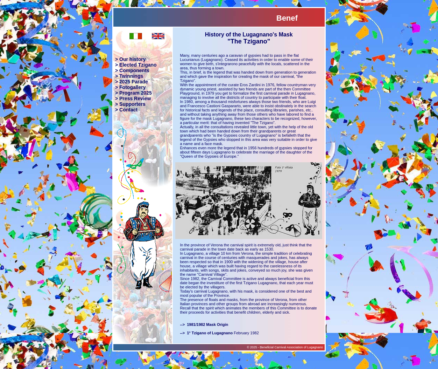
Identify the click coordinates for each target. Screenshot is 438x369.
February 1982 (219, 333)
